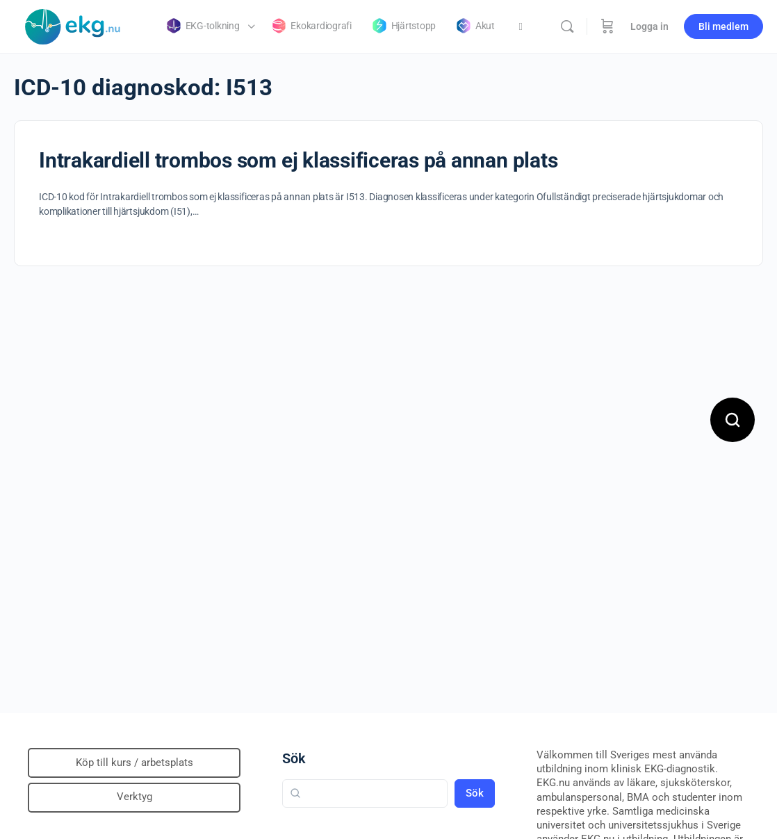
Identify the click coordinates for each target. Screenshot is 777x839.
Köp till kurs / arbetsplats (134, 762)
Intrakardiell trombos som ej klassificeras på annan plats (298, 160)
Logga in (649, 26)
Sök (294, 758)
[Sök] (567, 26)
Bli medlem (723, 26)
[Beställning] (607, 26)
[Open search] (732, 420)
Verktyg (134, 796)
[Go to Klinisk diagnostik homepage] (73, 25)
